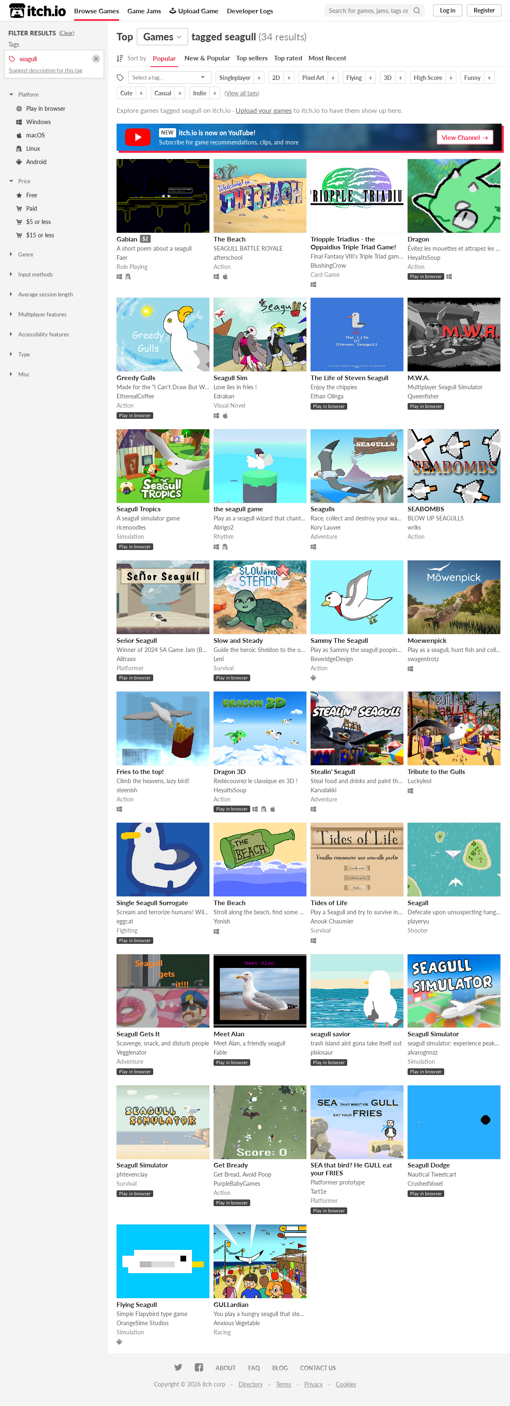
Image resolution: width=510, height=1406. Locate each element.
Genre (20, 254)
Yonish (222, 921)
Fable (220, 1052)
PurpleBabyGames (237, 1183)
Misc (19, 374)
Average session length (40, 294)
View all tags (242, 93)
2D (276, 77)
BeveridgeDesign (332, 658)
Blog (280, 1367)
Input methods (30, 274)
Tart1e (318, 1191)
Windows (33, 121)
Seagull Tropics (139, 509)
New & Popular (207, 58)
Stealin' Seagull (333, 771)
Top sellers (252, 58)
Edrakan (224, 396)
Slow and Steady (238, 640)
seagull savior (330, 1034)
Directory (251, 1384)
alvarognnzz (423, 1052)
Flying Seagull (137, 1304)
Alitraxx (126, 658)
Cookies (346, 1384)
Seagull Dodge (429, 1165)
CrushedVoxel (425, 1183)
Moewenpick (427, 640)
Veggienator (132, 1052)
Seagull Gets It (138, 1034)
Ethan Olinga (327, 396)
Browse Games (96, 11)
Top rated (288, 58)
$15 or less (35, 235)
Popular (164, 58)
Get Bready (231, 1165)
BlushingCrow (328, 265)
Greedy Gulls (136, 377)
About (226, 1367)
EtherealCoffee (135, 396)
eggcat (125, 921)
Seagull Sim (230, 377)
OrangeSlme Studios (143, 1322)
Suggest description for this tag (45, 70)
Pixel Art (313, 77)
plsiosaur (322, 1052)
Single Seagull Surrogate (152, 902)
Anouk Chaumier (332, 921)
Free (26, 195)
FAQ (254, 1367)
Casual (162, 93)
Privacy (313, 1384)
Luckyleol (419, 780)
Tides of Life (329, 902)
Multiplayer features (37, 314)
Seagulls (323, 509)
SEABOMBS (426, 509)
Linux (28, 148)
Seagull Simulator (433, 1034)
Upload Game (194, 11)
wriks (414, 527)
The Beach (230, 239)
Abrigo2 (224, 527)
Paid (26, 208)
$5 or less (33, 221)
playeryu (418, 921)
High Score (428, 77)
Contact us (318, 1367)
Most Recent (327, 58)
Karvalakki (323, 790)
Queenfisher (423, 396)
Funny (472, 77)
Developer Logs (250, 11)
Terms (283, 1384)
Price (19, 181)
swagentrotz (423, 658)
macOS (30, 135)
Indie (199, 93)
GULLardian (231, 1304)
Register (484, 10)
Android (31, 161)
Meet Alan (229, 1034)
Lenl (219, 658)
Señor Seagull (137, 640)
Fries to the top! (140, 771)
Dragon (418, 239)
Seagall (418, 902)
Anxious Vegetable (237, 1322)
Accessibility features (38, 334)
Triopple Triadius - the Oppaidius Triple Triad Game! (353, 243)
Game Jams (144, 11)
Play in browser (40, 108)
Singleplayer (234, 77)
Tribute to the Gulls (436, 771)
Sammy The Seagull (339, 640)
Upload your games (264, 110)
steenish (127, 790)
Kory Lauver (326, 527)
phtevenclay (132, 1174)
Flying (354, 77)
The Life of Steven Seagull (349, 377)
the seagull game (238, 509)
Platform (23, 94)
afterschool (228, 257)
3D (388, 77)
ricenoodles (131, 527)
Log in (447, 10)
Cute (126, 93)
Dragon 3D (230, 771)
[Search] (417, 10)
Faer (122, 257)
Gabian (127, 239)
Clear (66, 33)
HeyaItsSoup (424, 257)
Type (19, 354)
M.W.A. (419, 377)
